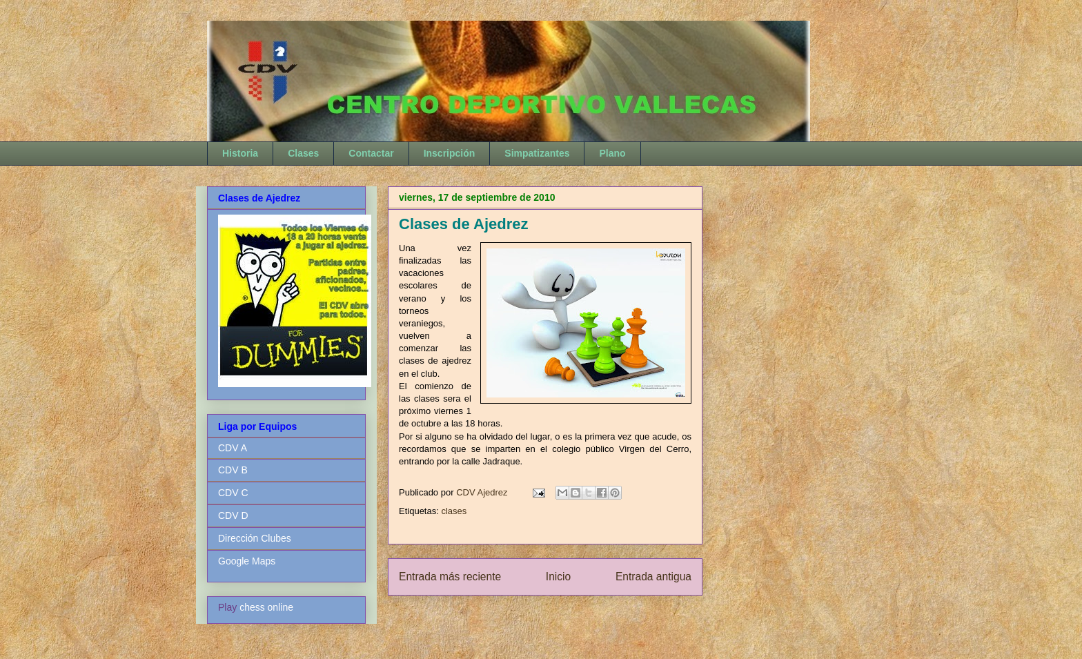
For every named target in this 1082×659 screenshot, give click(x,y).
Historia (240, 153)
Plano (612, 153)
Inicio (558, 576)
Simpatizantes (536, 153)
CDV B (233, 469)
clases (453, 511)
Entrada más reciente (450, 576)
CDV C (233, 492)
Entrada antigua (653, 576)
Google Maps (246, 561)
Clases (303, 153)
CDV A (232, 447)
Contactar (370, 153)
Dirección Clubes (254, 538)
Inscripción (449, 153)
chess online (266, 607)
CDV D (233, 515)
